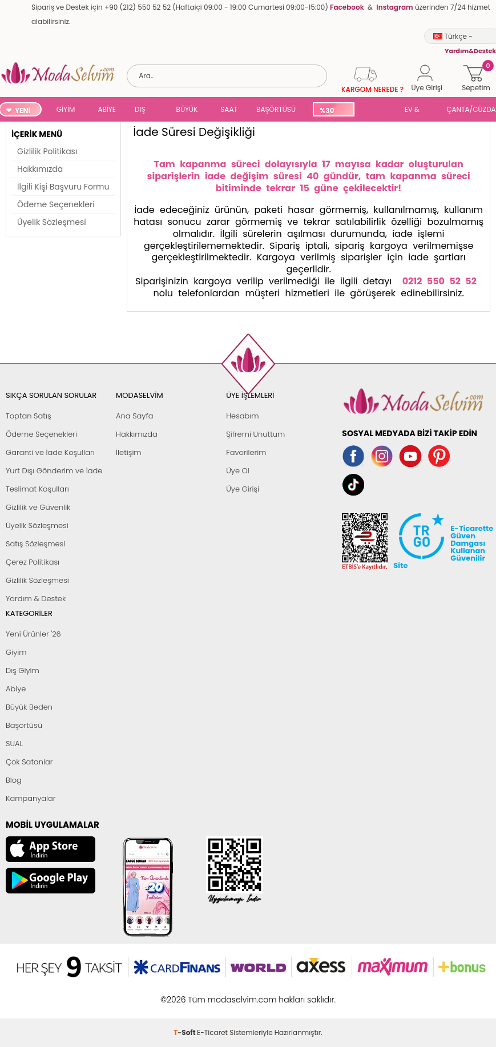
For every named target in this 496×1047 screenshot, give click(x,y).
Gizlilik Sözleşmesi (37, 580)
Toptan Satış (28, 415)
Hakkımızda (40, 169)
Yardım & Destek (36, 598)
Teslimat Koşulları (37, 489)
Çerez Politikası (32, 562)
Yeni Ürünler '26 (33, 634)
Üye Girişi (242, 489)
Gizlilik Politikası (47, 151)
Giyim (16, 652)
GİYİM (66, 109)
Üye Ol (237, 470)
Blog (14, 780)
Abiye (16, 688)
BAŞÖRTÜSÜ (276, 109)
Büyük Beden (29, 707)
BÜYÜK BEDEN (187, 110)
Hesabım (242, 415)
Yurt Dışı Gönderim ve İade (54, 470)
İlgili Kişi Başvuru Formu (63, 186)
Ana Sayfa (134, 415)
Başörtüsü (24, 725)
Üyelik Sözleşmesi (51, 222)
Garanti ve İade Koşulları (50, 452)
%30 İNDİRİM (333, 111)
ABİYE (107, 109)
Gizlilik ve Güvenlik (38, 507)
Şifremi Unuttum (255, 434)
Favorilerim (246, 452)
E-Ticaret (212, 993)
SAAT (228, 109)
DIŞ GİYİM (144, 110)
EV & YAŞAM (416, 110)
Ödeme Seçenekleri (56, 204)
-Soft (185, 993)
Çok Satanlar (29, 761)
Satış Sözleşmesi (35, 543)
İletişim (129, 452)
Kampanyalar (31, 798)
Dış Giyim (22, 670)
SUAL (377, 110)
